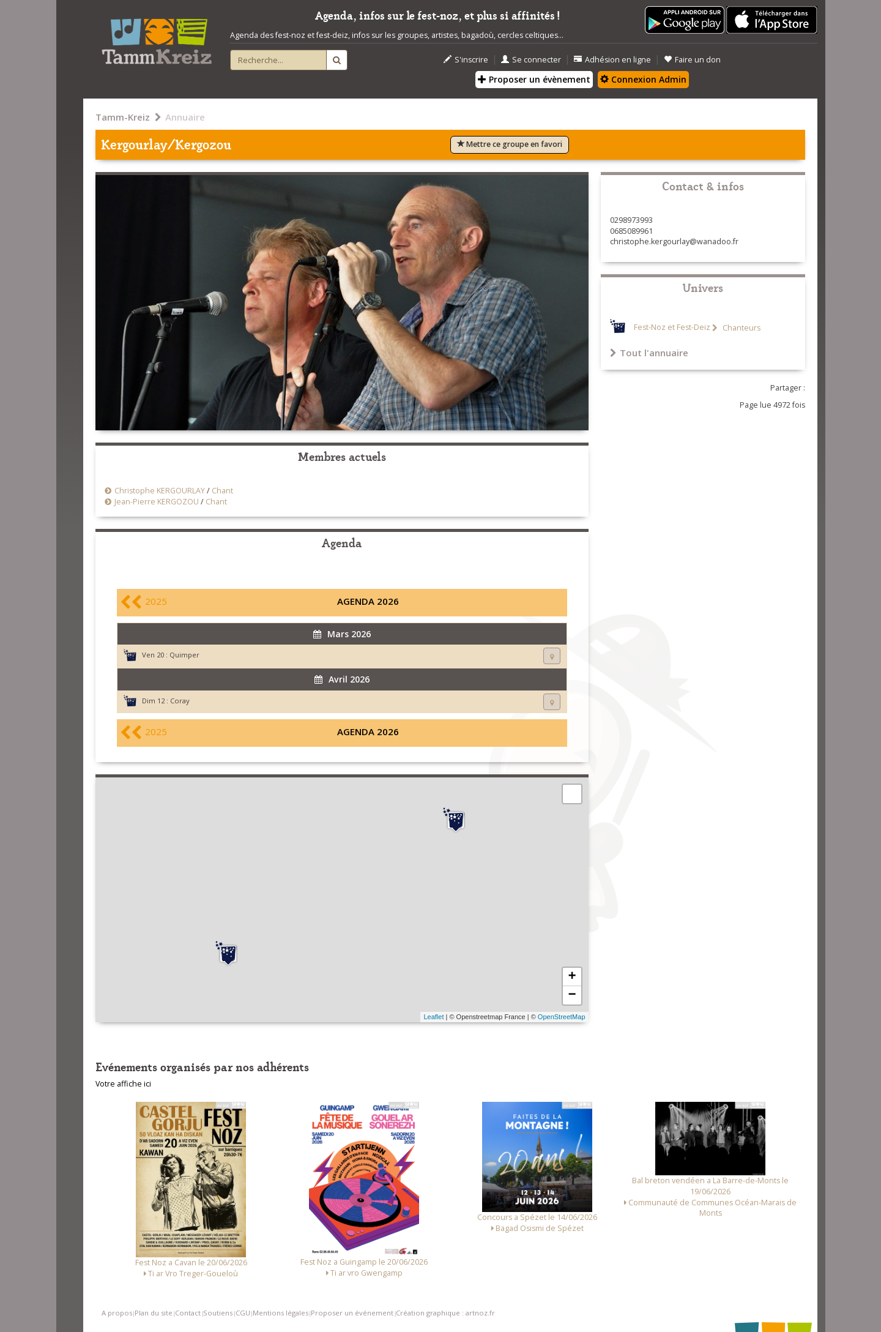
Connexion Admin (643, 79)
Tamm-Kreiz (122, 117)
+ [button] (572, 977)
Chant (222, 490)
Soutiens (217, 1312)
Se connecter (531, 59)
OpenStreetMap (561, 1016)
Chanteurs (740, 328)
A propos (117, 1312)
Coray (180, 700)
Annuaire (185, 117)
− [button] (572, 995)
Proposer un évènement (534, 79)
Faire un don (692, 59)
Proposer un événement (352, 1312)
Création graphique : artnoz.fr (445, 1312)
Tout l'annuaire (649, 352)
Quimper (184, 654)
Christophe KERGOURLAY (159, 490)
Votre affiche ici (123, 1084)
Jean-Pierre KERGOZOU (156, 501)
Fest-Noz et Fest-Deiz (672, 328)
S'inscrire (466, 59)
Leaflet (433, 1016)
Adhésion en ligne (612, 59)
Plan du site (154, 1312)
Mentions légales (280, 1312)
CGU (243, 1312)
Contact (188, 1312)
